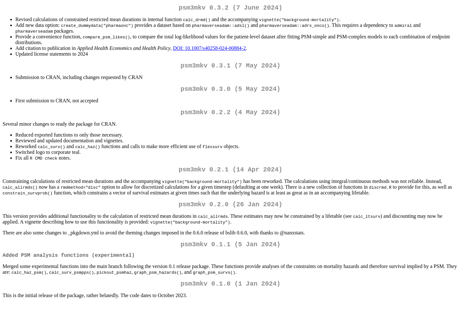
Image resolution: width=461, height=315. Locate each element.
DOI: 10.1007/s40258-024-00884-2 (209, 49)
